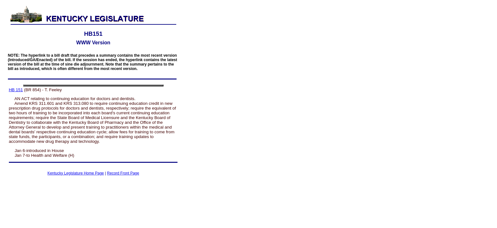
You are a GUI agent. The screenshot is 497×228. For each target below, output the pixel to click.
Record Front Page (123, 173)
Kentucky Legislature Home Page (76, 173)
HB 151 (16, 89)
